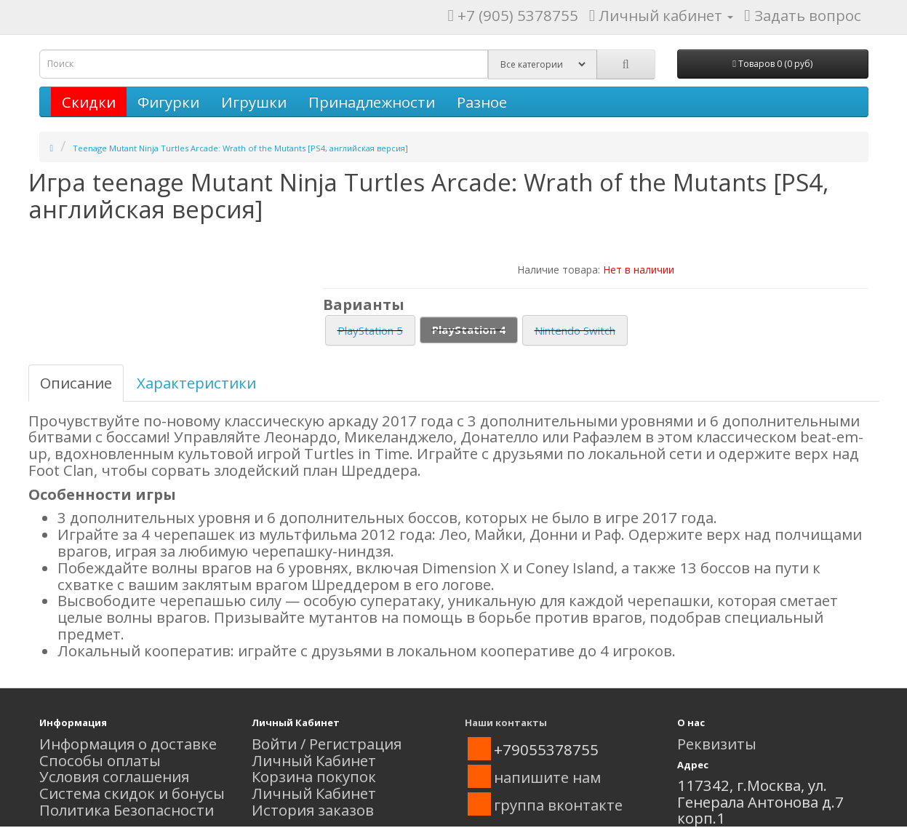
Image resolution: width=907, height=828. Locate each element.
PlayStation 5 (370, 330)
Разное (482, 102)
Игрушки (254, 102)
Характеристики (196, 383)
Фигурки (168, 102)
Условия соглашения (114, 776)
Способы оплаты (100, 760)
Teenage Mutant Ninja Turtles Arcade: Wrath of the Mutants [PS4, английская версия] (240, 148)
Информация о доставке (128, 743)
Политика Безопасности (126, 810)
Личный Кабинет (314, 760)
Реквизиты (716, 743)
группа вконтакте (558, 805)
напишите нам (547, 777)
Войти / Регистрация (326, 743)
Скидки (89, 102)
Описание (76, 383)
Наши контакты (506, 722)
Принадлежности (371, 102)
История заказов (313, 810)
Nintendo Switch (575, 330)
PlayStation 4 (469, 329)
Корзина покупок (314, 776)
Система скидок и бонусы (132, 793)
